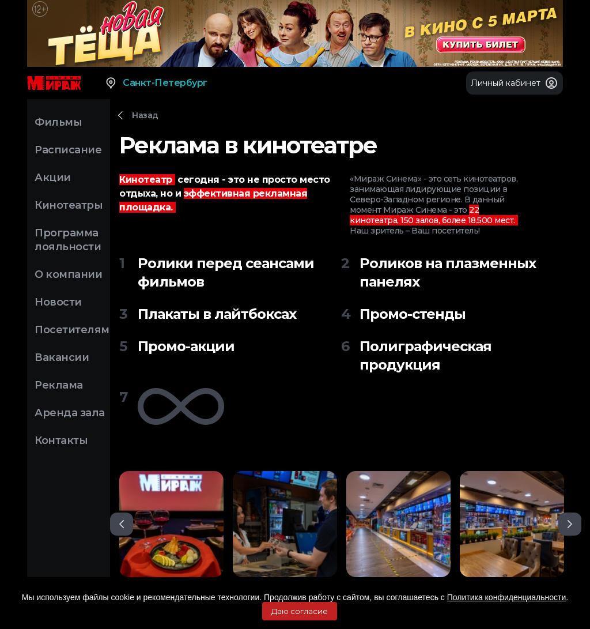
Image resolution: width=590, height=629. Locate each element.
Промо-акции (186, 346)
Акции (53, 177)
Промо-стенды (413, 314)
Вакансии (62, 357)
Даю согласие (299, 611)
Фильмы (58, 122)
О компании (68, 274)
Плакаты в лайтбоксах (217, 314)
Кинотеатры (69, 205)
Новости (58, 302)
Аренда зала (70, 412)
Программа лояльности (68, 240)
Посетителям (72, 329)
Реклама (59, 385)
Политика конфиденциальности (506, 597)
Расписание (68, 150)
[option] (171, 524)
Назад (145, 115)
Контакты (61, 440)
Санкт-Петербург (155, 83)
